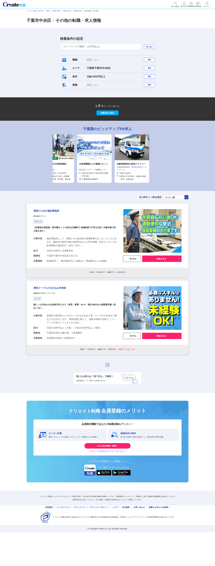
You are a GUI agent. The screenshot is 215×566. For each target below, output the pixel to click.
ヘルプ (115, 539)
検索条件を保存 (107, 125)
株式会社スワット (43, 236)
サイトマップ (79, 539)
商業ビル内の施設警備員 (53, 230)
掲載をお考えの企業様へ (159, 539)
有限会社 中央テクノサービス (49, 318)
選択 (152, 61)
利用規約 (49, 539)
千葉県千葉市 (56, 11)
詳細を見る (161, 279)
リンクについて (63, 539)
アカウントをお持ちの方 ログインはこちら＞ (107, 481)
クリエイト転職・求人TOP (35, 11)
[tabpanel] (107, 174)
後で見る (132, 279)
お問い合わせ (139, 539)
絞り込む (152, 47)
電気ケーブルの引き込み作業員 (58, 312)
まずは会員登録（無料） (107, 473)
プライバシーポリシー (98, 539)
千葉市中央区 (67, 11)
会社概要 (126, 539)
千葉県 (48, 11)
